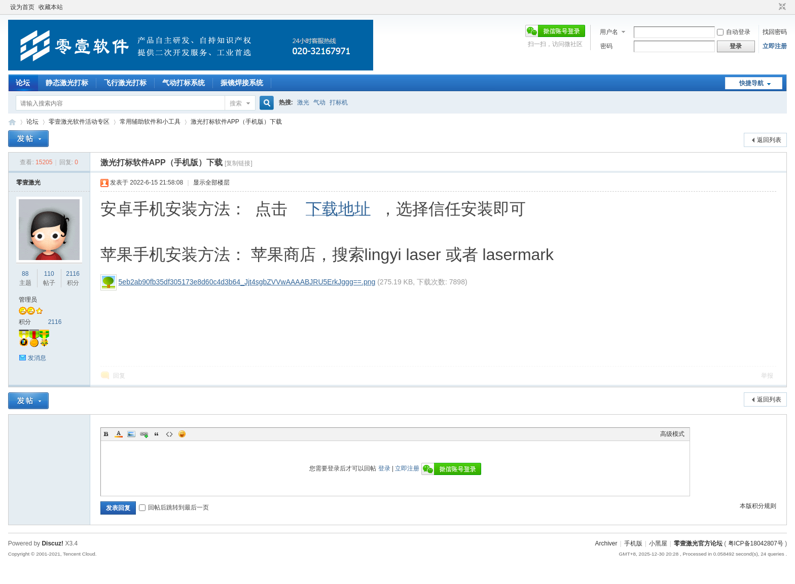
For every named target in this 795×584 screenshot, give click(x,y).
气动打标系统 (183, 83)
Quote (157, 434)
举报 (767, 375)
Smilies (182, 434)
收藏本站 (51, 7)
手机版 (633, 543)
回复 (119, 375)
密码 (606, 46)
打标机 (339, 102)
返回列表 (769, 139)
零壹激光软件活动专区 (79, 121)
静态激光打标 (67, 83)
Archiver (606, 543)
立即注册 (775, 46)
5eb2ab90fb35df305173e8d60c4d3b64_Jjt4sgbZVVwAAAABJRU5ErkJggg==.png (247, 282)
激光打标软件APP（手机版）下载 (236, 121)
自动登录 (733, 31)
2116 (73, 273)
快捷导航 (751, 83)
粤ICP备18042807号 (755, 543)
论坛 (23, 83)
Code (169, 434)
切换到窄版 (781, 7)
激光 (303, 102)
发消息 (37, 357)
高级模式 (672, 433)
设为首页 (22, 7)
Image (131, 434)
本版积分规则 (758, 505)
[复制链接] (238, 163)
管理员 (28, 299)
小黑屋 (658, 543)
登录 (384, 468)
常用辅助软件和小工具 (150, 121)
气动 (319, 102)
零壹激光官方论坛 (12, 122)
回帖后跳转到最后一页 (174, 507)
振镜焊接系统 (242, 83)
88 (25, 273)
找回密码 (775, 31)
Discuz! (52, 543)
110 (49, 273)
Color (119, 434)
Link (144, 434)
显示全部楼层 (211, 182)
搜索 (236, 103)
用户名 (609, 31)
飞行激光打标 (125, 83)
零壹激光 (28, 182)
